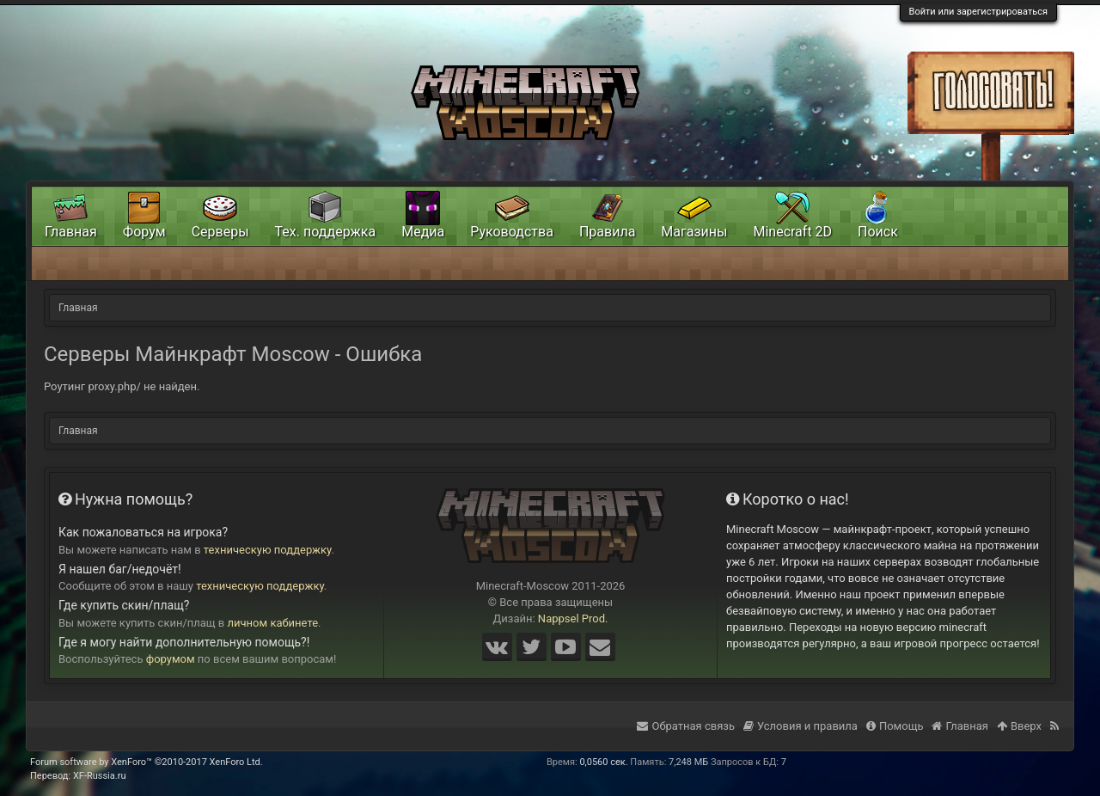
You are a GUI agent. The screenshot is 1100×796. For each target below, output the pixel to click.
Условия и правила (800, 725)
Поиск (878, 231)
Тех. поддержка (325, 231)
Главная (71, 231)
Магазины (694, 231)
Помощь (895, 725)
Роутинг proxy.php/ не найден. (121, 386)
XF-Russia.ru (99, 775)
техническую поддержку (268, 549)
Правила (607, 231)
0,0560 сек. (603, 762)
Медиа (422, 231)
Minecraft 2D (792, 231)
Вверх (1019, 725)
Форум (144, 231)
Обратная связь (686, 725)
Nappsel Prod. (573, 618)
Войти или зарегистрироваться (978, 11)
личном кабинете (273, 622)
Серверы (220, 231)
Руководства (511, 231)
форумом (170, 658)
